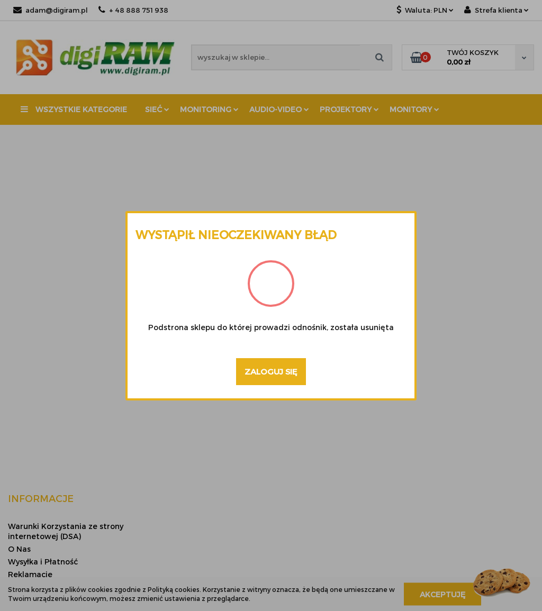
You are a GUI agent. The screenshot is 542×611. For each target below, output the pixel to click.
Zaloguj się (271, 371)
